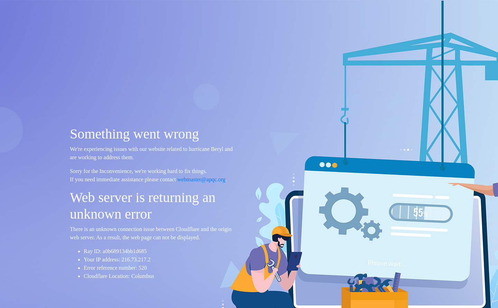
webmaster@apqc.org (201, 179)
